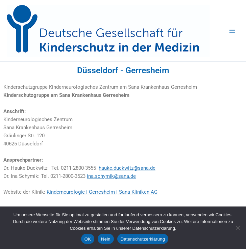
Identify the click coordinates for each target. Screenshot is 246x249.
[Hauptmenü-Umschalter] (232, 31)
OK (87, 239)
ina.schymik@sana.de (111, 176)
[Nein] (237, 227)
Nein (105, 239)
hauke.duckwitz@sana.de (127, 168)
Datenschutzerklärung (143, 239)
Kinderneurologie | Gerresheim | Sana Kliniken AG (102, 192)
